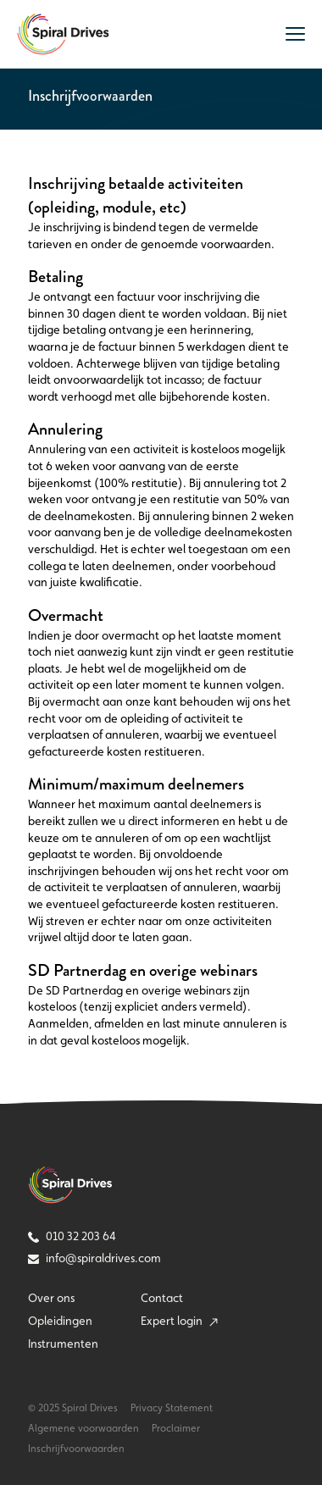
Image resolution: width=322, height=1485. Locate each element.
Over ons (51, 1298)
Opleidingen (60, 1320)
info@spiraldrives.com (94, 1258)
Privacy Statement (171, 1408)
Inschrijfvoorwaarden (76, 1449)
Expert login (179, 1320)
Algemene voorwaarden (83, 1428)
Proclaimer (176, 1428)
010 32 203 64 (72, 1236)
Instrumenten (63, 1343)
